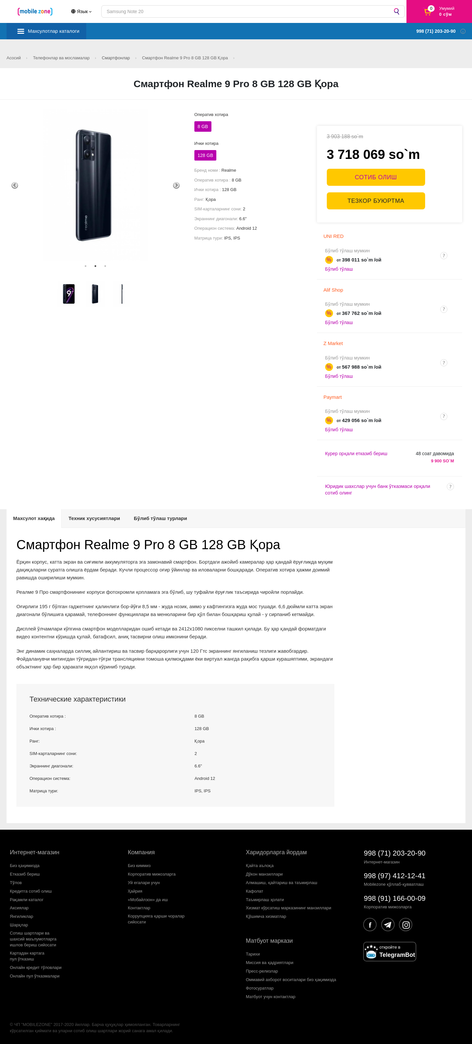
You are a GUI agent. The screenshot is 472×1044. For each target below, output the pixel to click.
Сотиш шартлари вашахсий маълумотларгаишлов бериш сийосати (33, 939)
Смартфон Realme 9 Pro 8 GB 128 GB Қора (185, 57)
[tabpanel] (95, 185)
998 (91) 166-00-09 (394, 898)
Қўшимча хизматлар (266, 916)
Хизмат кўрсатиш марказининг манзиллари (288, 907)
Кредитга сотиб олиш (31, 891)
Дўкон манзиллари (264, 874)
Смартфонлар (116, 57)
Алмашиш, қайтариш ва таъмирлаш (281, 882)
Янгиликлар (21, 916)
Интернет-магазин (34, 852)
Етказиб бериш (25, 874)
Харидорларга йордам (276, 852)
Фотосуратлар (260, 988)
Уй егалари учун (144, 882)
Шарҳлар (19, 924)
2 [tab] (95, 266)
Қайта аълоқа (260, 865)
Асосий (14, 57)
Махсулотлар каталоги (53, 31)
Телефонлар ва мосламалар (62, 57)
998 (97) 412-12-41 (394, 876)
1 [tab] (85, 266)
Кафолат (254, 891)
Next (176, 185)
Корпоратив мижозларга (152, 874)
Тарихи (253, 954)
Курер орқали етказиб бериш (356, 453)
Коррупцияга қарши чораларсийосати (156, 919)
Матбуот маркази (269, 941)
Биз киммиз (139, 865)
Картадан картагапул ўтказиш (27, 956)
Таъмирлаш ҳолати (265, 899)
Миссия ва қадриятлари (269, 962)
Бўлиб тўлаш (339, 269)
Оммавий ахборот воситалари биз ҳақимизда (291, 979)
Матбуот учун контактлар (270, 996)
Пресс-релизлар (262, 971)
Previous (14, 185)
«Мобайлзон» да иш (148, 899)
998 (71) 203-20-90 (394, 853)
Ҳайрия (135, 891)
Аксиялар (19, 907)
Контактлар (139, 907)
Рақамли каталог (27, 899)
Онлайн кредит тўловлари (36, 967)
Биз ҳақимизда (25, 865)
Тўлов (16, 882)
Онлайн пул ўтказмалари (35, 976)
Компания (141, 852)
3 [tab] (105, 266)
